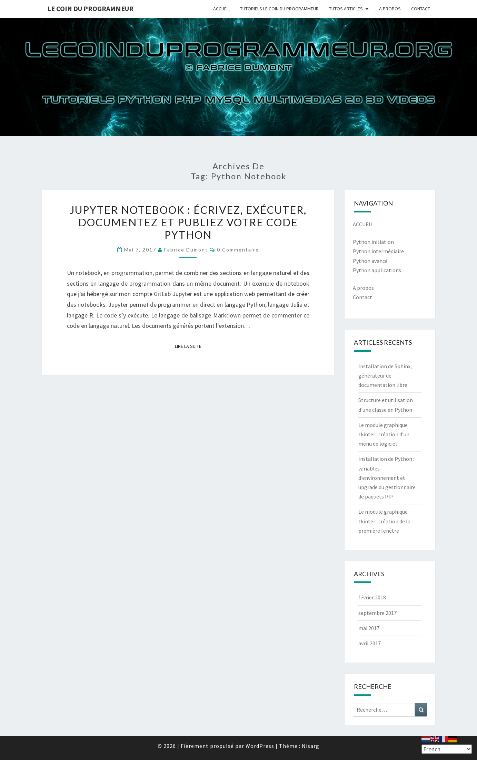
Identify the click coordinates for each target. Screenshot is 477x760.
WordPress (260, 745)
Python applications (377, 270)
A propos (363, 287)
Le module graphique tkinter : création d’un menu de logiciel (383, 434)
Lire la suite (190, 345)
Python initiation (373, 241)
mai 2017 (368, 628)
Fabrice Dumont (186, 250)
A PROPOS (390, 9)
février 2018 (372, 597)
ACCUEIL (221, 9)
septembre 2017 (377, 612)
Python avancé (370, 260)
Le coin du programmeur (90, 8)
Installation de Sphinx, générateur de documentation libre (385, 375)
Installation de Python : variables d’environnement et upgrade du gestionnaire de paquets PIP (387, 477)
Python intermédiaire (378, 251)
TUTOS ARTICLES (346, 9)
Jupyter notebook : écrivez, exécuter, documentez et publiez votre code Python (188, 222)
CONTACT (420, 9)
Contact (362, 297)
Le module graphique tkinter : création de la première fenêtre (384, 521)
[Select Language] (446, 749)
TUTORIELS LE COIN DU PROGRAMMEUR (279, 9)
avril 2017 (369, 643)
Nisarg (310, 745)
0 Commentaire (238, 250)
